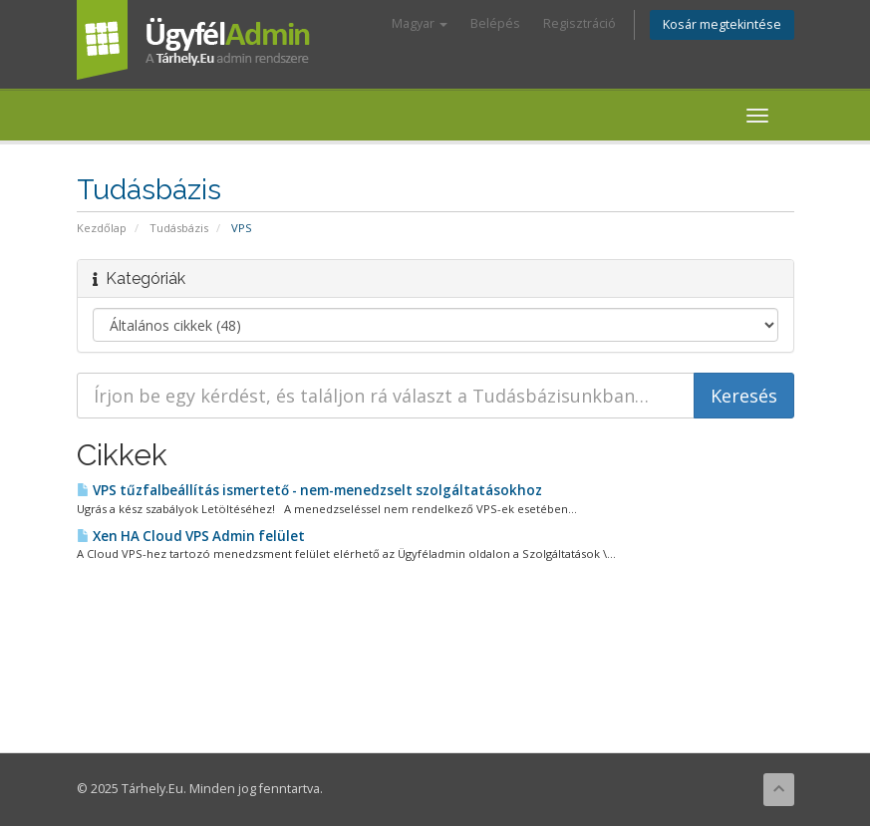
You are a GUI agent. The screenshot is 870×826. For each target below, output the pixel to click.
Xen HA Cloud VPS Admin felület (191, 536)
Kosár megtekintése (722, 24)
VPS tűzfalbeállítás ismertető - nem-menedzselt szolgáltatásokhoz (309, 490)
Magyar (419, 23)
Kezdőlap (102, 227)
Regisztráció (579, 23)
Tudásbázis (178, 227)
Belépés (495, 23)
